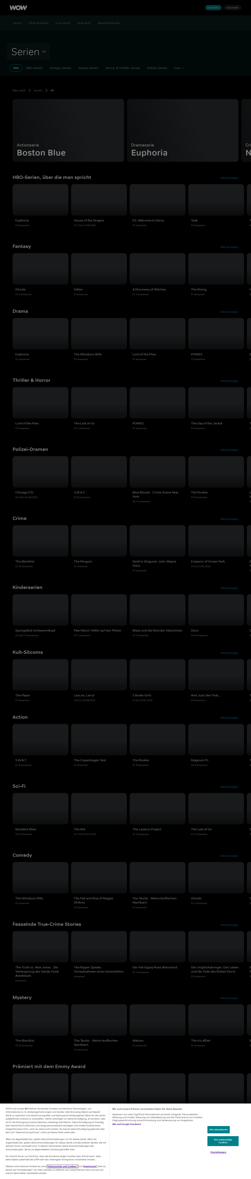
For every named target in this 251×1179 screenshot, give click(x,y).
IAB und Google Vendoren (126, 1124)
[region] (125, 1141)
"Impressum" (90, 1166)
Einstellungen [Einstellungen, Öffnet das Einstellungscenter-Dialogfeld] (218, 1152)
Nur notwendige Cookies (223, 1141)
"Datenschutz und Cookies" (62, 1166)
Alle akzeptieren (218, 1129)
